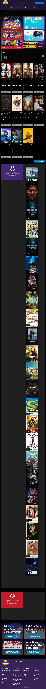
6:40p (3, 119)
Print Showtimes (39, 161)
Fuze (3, 674)
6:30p (14, 152)
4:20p (20, 118)
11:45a (27, 85)
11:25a (3, 118)
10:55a (25, 118)
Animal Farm (4, 672)
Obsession (15, 678)
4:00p (9, 118)
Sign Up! (39, 3)
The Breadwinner (16, 673)
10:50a (36, 85)
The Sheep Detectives (17, 683)
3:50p (20, 150)
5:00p (17, 85)
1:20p (31, 85)
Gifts (35, 7)
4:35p (3, 152)
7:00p (9, 85)
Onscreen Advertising (38, 676)
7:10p (36, 87)
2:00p (3, 85)
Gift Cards (36, 678)
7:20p (28, 118)
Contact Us (25, 672)
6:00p (31, 87)
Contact (39, 7)
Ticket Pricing (36, 672)
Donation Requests (37, 680)
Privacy (24, 677)
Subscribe (25, 673)
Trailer (6, 92)
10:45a (25, 85)
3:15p (25, 87)
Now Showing (13, 7)
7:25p (20, 85)
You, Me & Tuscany (5, 678)
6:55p (25, 89)
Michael (3, 673)
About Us (25, 674)
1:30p (28, 150)
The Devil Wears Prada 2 (6, 670)
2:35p (14, 85)
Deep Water (15, 685)
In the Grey (15, 677)
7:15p (36, 118)
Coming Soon (20, 7)
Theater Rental (37, 677)
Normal (3, 677)
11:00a (14, 150)
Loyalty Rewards (37, 670)
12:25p (16, 150)
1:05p (6, 118)
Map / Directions (26, 670)
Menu (31, 7)
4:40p (6, 85)
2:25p (39, 85)
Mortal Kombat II (16, 682)
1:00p (6, 150)
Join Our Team (26, 676)
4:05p (28, 87)
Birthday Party (37, 674)
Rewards (26, 7)
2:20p (9, 150)
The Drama (4, 680)
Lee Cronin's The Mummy (7, 676)
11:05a (25, 150)
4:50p (42, 85)
